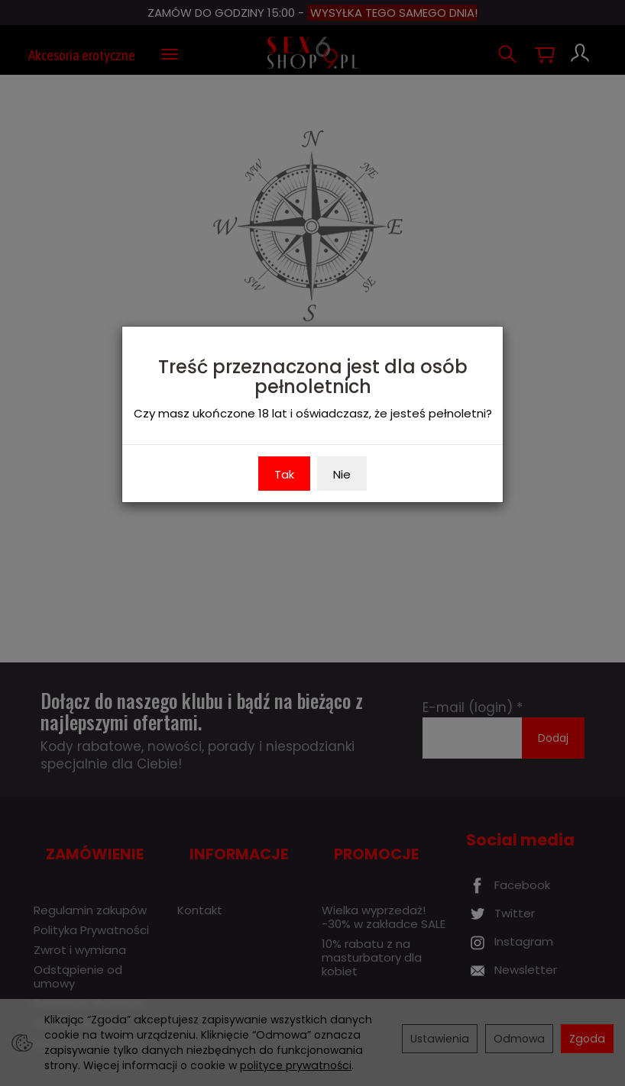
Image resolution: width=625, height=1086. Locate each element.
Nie (342, 474)
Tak (284, 474)
